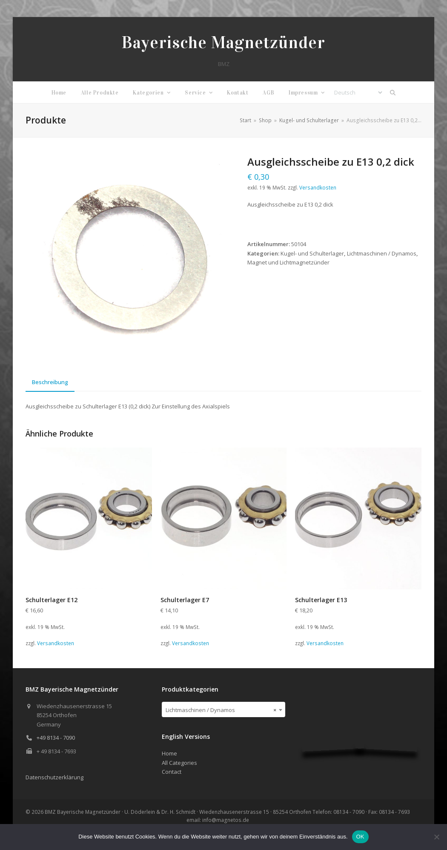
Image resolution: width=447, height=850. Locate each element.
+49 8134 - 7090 (56, 737)
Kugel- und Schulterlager (312, 253)
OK (360, 836)
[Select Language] (358, 92)
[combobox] (223, 709)
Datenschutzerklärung (54, 777)
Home (169, 753)
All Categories (179, 763)
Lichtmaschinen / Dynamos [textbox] (221, 710)
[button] (393, 92)
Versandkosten (317, 187)
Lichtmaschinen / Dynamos (381, 253)
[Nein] (436, 837)
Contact (171, 771)
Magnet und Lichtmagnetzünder (288, 262)
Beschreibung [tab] (50, 382)
